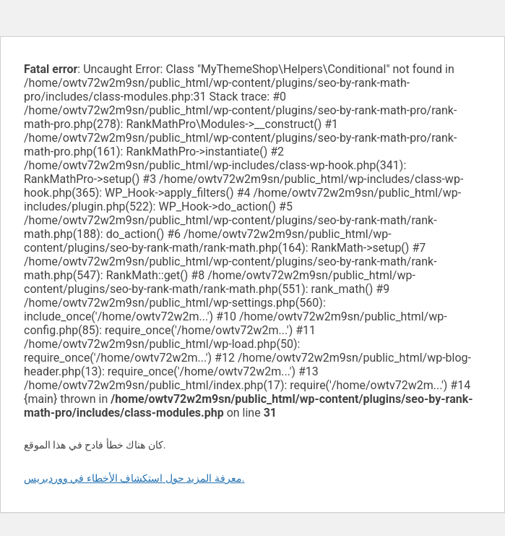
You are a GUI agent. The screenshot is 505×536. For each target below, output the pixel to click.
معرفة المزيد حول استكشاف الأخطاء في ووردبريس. (134, 478)
